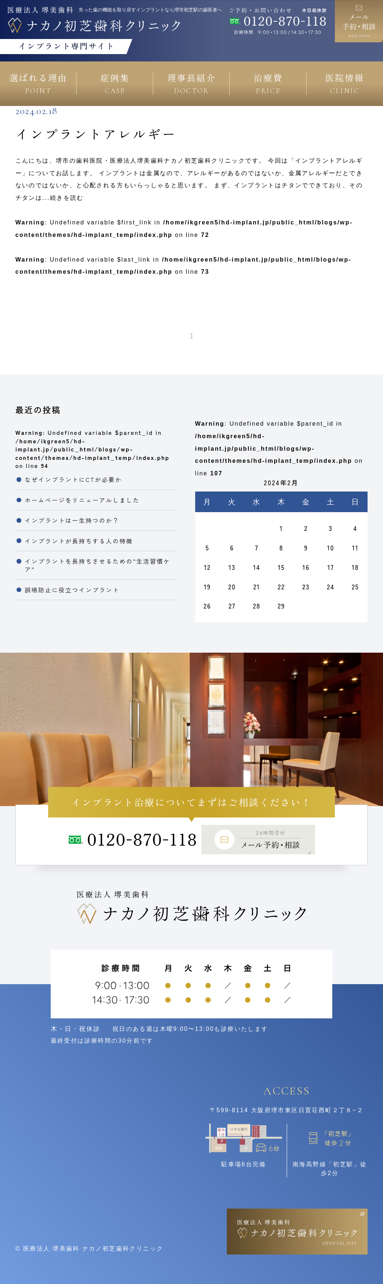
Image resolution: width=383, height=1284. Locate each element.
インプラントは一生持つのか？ (72, 520)
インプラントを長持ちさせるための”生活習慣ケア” (97, 565)
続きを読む (67, 198)
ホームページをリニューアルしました (82, 500)
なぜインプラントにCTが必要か (73, 479)
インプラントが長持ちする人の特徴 (79, 540)
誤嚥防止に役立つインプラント (72, 589)
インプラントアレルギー (96, 133)
